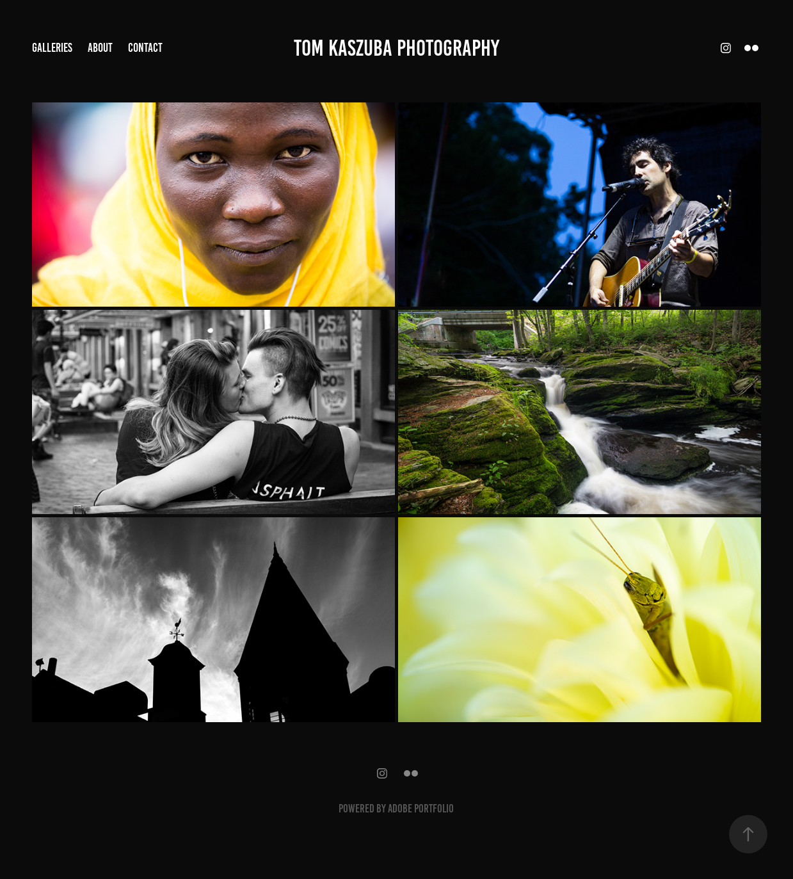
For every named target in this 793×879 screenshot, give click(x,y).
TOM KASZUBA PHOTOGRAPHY (396, 48)
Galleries (52, 47)
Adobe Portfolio (421, 808)
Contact (145, 47)
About (100, 47)
